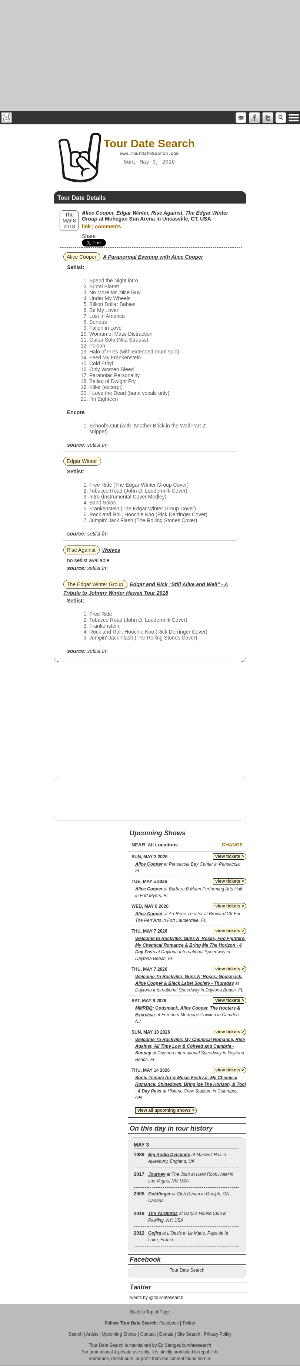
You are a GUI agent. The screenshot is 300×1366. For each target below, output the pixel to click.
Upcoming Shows (119, 1334)
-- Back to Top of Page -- (150, 1312)
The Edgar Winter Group (95, 584)
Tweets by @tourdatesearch (155, 1297)
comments (108, 226)
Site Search (188, 1334)
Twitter (188, 1323)
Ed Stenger (169, 1345)
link (86, 226)
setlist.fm (97, 445)
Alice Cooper (81, 257)
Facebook (169, 1323)
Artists (92, 1334)
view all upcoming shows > (165, 1110)
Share (89, 236)
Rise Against (81, 550)
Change (232, 845)
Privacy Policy (217, 1334)
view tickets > (229, 856)
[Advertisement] (150, 55)
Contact (148, 1334)
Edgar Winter (82, 461)
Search (76, 1334)
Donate (166, 1334)
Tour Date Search (187, 1270)
